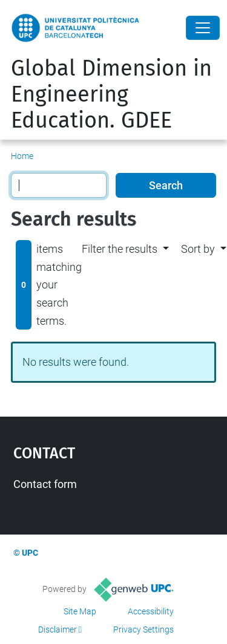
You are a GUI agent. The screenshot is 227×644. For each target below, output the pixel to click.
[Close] (203, 28)
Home (22, 156)
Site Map (80, 611)
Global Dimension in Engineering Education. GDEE (111, 94)
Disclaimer (57, 629)
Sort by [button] (198, 248)
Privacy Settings (143, 629)
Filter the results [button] (119, 248)
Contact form (45, 484)
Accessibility (151, 611)
